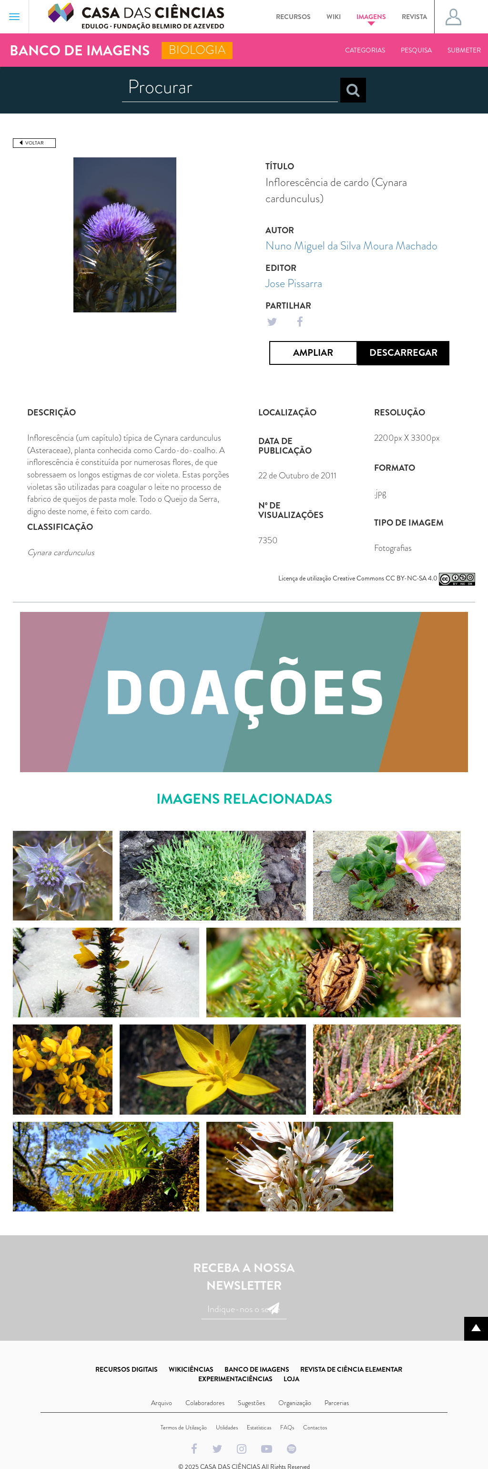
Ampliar (313, 353)
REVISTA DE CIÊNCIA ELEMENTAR (351, 1369)
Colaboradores (204, 1402)
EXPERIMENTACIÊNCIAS (235, 1379)
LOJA (291, 1379)
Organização (294, 1402)
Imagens (371, 19)
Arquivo (161, 1402)
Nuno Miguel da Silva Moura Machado (351, 246)
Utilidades (227, 1427)
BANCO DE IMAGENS (256, 1369)
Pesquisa (416, 50)
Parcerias (337, 1402)
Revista (414, 16)
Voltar (34, 142)
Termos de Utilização (184, 1427)
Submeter (464, 50)
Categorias (365, 50)
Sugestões (251, 1402)
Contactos (315, 1427)
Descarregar (403, 353)
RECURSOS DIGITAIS (126, 1369)
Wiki (333, 16)
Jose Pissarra (293, 283)
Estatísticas (259, 1427)
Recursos (293, 16)
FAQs (287, 1427)
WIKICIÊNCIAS (191, 1369)
